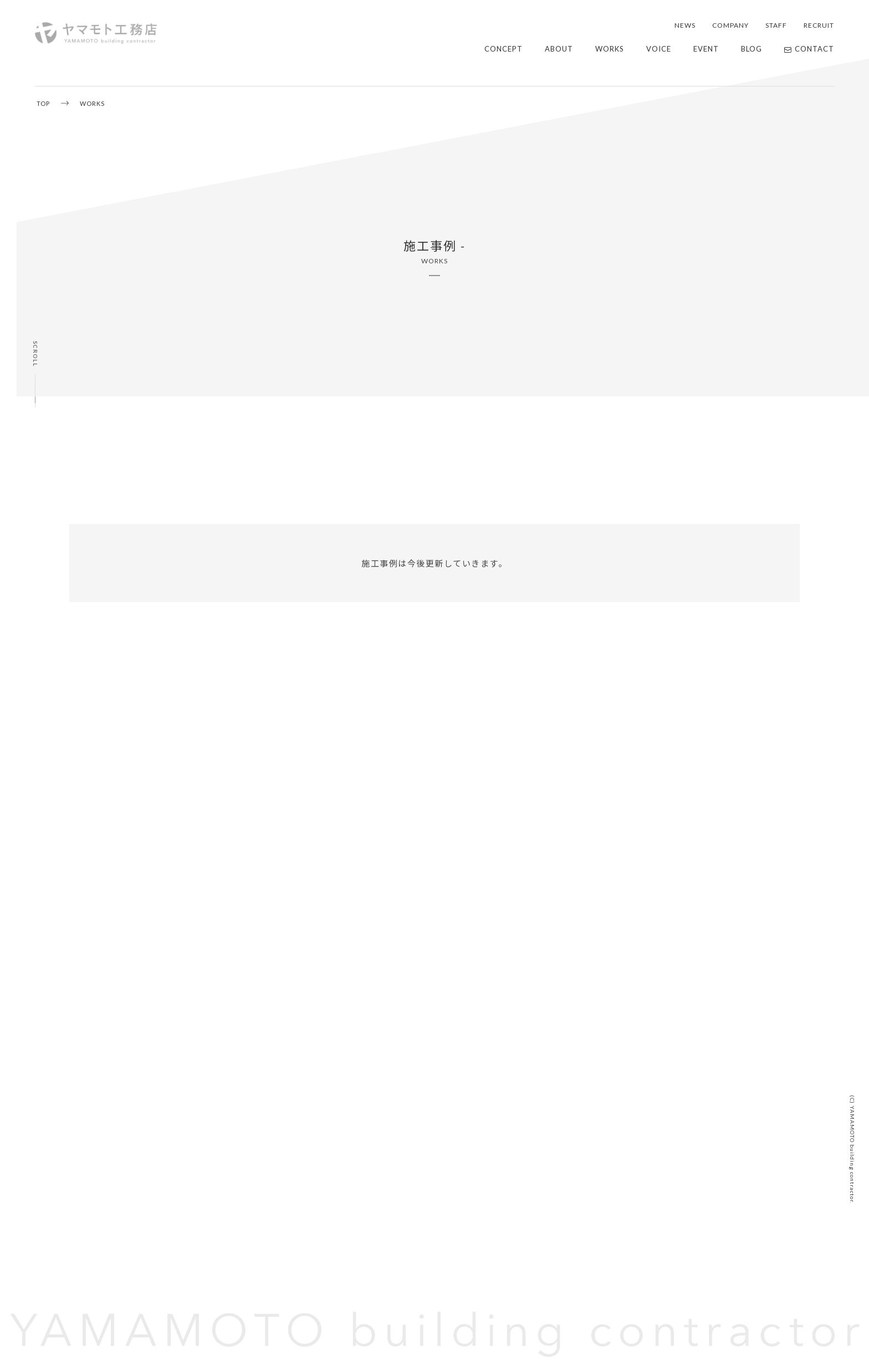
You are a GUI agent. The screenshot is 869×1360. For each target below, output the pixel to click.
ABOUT (559, 48)
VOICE (658, 48)
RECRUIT (819, 25)
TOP (43, 103)
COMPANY (730, 25)
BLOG (751, 48)
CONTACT (809, 48)
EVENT (706, 48)
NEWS (685, 25)
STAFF (776, 25)
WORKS (609, 48)
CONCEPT (503, 48)
